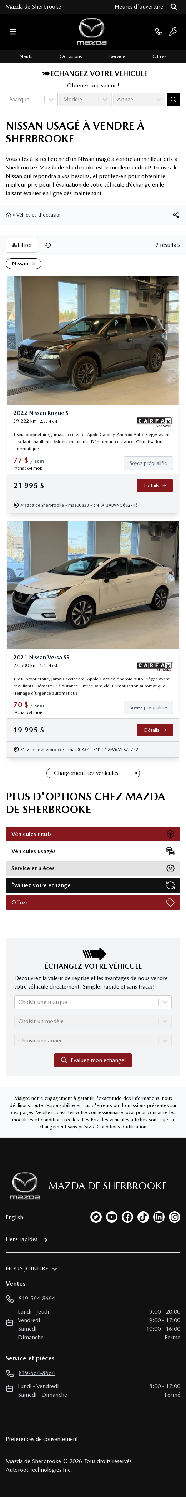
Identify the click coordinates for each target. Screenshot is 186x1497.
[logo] (92, 31)
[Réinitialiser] (48, 245)
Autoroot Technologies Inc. (39, 1469)
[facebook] (127, 1217)
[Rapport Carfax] (155, 422)
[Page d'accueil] (23, 1186)
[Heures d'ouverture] (139, 6)
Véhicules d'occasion (39, 215)
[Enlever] (32, 264)
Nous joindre (27, 1268)
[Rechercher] (173, 6)
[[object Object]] (176, 214)
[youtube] (111, 1217)
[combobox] (10, 99)
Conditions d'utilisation (121, 1127)
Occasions (71, 56)
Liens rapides (21, 1239)
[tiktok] (143, 1217)
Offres (159, 56)
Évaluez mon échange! (93, 1060)
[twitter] (96, 1217)
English (14, 1217)
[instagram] (174, 1217)
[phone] (159, 31)
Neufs (25, 56)
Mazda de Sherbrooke (33, 6)
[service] (173, 32)
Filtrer (22, 245)
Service (117, 56)
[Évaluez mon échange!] (173, 99)
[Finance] (151, 463)
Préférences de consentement (42, 1439)
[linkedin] (159, 1217)
